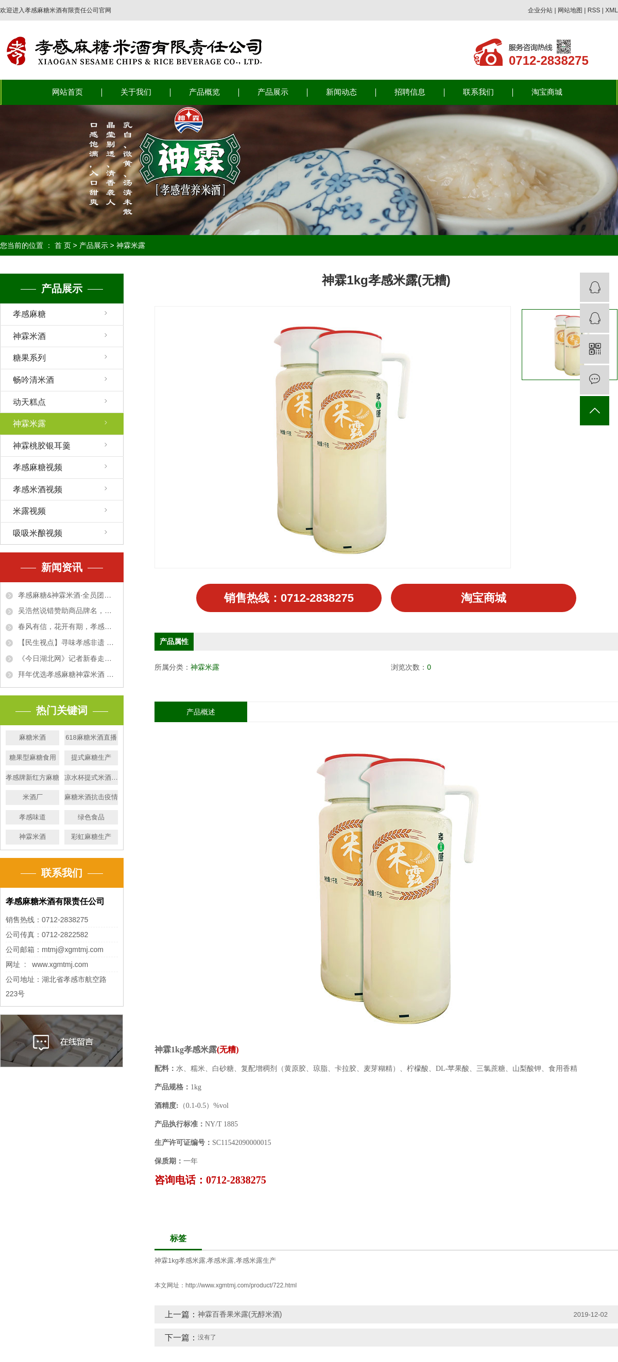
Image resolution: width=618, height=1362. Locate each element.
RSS (594, 10)
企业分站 (540, 10)
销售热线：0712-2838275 (288, 597)
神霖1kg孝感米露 (179, 1260)
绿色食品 (91, 817)
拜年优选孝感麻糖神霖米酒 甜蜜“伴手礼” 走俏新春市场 (68, 674)
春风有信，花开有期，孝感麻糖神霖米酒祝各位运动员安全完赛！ (68, 626)
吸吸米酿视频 (37, 533)
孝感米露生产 (256, 1260)
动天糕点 (29, 402)
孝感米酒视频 (37, 489)
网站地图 (570, 10)
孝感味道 (32, 817)
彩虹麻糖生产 (91, 836)
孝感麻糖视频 (37, 467)
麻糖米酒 (32, 737)
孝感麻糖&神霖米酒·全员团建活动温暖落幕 (68, 595)
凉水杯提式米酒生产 (91, 777)
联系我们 (478, 92)
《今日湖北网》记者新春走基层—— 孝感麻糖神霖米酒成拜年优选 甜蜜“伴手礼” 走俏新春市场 (68, 658)
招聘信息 (409, 92)
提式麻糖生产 (91, 757)
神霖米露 (130, 245)
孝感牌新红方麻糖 (32, 777)
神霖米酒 (29, 336)
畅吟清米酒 (33, 379)
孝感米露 (220, 1260)
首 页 (63, 245)
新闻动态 (341, 92)
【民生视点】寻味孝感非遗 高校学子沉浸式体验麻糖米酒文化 (68, 642)
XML (611, 10)
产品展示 (273, 92)
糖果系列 (29, 357)
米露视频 (29, 511)
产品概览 (204, 92)
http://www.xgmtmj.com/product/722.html (241, 1285)
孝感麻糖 (29, 314)
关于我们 (136, 92)
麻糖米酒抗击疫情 (91, 797)
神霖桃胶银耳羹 (42, 445)
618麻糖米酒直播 (91, 737)
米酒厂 (33, 797)
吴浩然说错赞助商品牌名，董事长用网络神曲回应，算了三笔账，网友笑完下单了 (68, 610)
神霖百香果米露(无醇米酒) (240, 1314)
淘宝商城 (546, 92)
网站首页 (67, 92)
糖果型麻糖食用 (32, 757)
